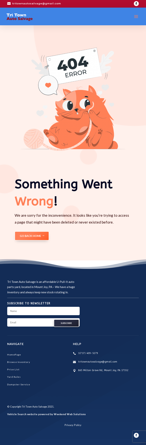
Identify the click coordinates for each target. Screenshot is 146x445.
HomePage (14, 354)
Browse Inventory (18, 362)
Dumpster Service (18, 384)
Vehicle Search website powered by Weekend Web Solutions (46, 414)
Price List (13, 369)
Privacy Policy (73, 425)
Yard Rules (14, 376)
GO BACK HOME (30, 235)
